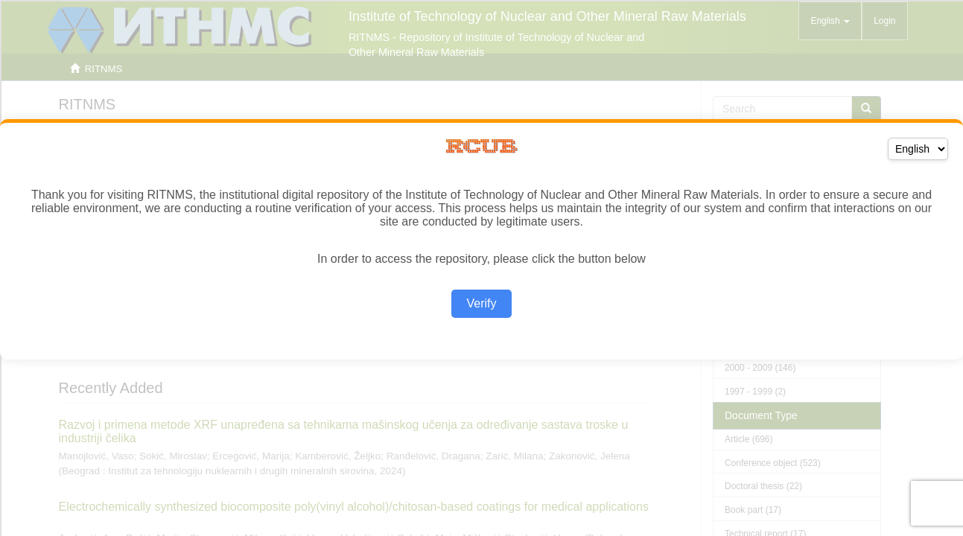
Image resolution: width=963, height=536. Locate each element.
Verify (481, 303)
